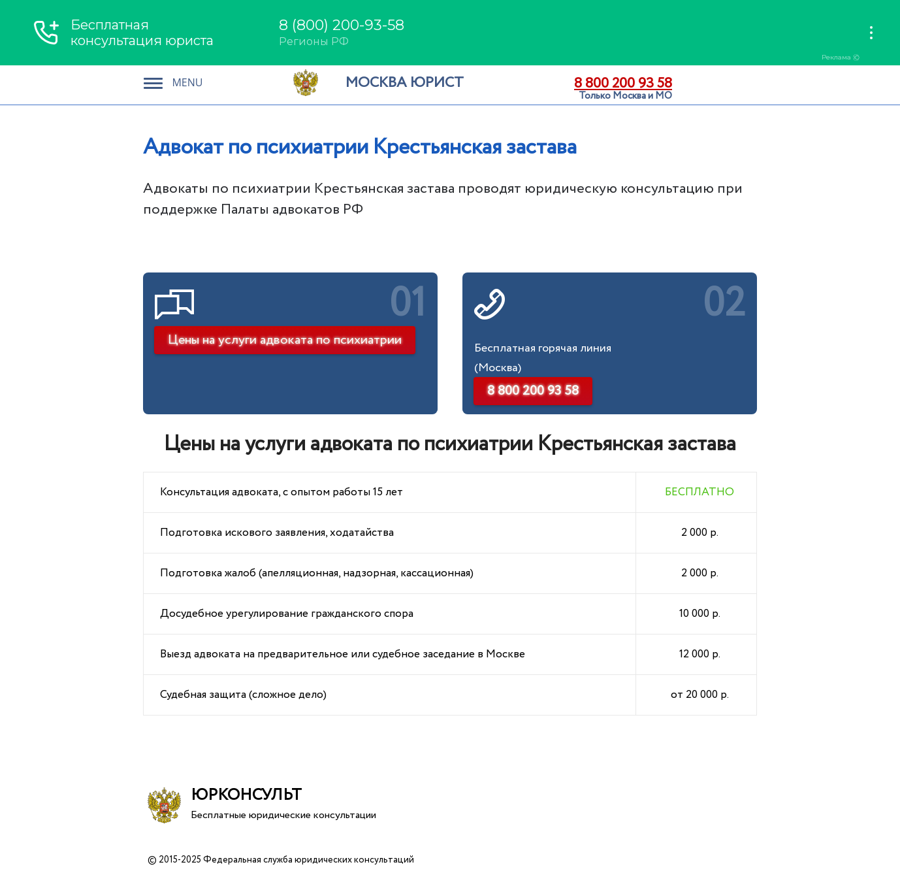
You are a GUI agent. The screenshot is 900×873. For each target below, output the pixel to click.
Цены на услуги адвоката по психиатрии (285, 340)
